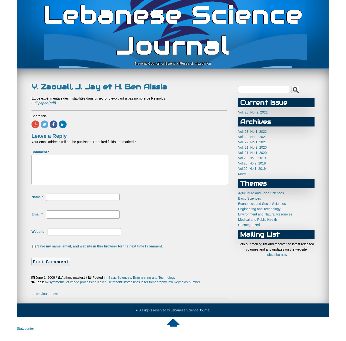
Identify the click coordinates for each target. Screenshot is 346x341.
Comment (40, 152)
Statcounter (25, 334)
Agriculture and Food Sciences (261, 193)
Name (37, 203)
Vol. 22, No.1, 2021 (252, 142)
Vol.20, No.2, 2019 (252, 163)
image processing (83, 288)
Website (37, 237)
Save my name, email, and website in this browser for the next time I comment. (100, 252)
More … (244, 174)
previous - (41, 300)
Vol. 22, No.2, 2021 (252, 137)
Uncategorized (249, 225)
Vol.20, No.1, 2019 (252, 168)
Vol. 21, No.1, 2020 (252, 153)
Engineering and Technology (154, 283)
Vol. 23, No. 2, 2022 (253, 112)
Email (37, 220)
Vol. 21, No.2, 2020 (252, 147)
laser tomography (154, 288)
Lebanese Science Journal (173, 31)
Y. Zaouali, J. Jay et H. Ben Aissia (99, 87)
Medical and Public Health (257, 219)
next (56, 300)
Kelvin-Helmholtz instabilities (118, 288)
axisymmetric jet (57, 288)
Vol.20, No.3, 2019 (252, 158)
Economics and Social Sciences (262, 204)
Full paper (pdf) (43, 103)
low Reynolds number (184, 288)
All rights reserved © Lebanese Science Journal (174, 316)
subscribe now (276, 255)
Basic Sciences (119, 283)
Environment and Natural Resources (265, 214)
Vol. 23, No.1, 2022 (252, 131)
